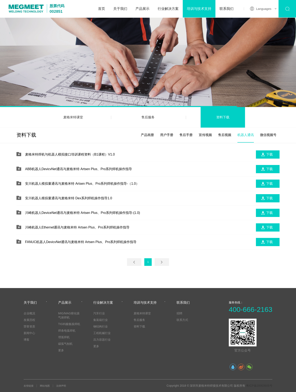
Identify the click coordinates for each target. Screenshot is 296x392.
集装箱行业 (100, 320)
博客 (26, 339)
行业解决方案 (168, 9)
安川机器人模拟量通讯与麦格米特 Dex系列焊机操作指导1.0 (68, 198)
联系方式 (182, 320)
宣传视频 (205, 135)
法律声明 (61, 385)
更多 (61, 350)
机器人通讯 (245, 135)
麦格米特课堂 (73, 117)
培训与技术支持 (199, 9)
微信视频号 (268, 135)
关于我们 (120, 9)
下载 (269, 154)
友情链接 (29, 385)
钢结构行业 (100, 326)
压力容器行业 (102, 339)
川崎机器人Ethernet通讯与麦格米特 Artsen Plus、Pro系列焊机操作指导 (77, 227)
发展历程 (29, 320)
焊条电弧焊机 (66, 330)
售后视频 (224, 135)
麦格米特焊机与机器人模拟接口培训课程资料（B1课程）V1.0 (70, 154)
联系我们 (227, 9)
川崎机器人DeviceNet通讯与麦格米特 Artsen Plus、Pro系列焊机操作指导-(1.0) (82, 212)
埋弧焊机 (64, 337)
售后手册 (186, 135)
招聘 (179, 313)
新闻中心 (29, 333)
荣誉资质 (29, 326)
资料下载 (222, 117)
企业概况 (29, 313)
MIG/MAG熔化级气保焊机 (69, 315)
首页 (101, 9)
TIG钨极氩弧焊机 (69, 324)
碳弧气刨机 (65, 343)
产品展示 (142, 9)
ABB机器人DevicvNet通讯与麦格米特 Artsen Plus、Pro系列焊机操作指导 (78, 169)
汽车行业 (99, 313)
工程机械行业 (102, 333)
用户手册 (166, 135)
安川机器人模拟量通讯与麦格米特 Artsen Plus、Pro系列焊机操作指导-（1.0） (82, 183)
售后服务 (148, 117)
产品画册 (147, 135)
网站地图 (45, 385)
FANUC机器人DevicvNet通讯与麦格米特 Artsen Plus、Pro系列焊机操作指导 (80, 242)
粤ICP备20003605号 (259, 385)
